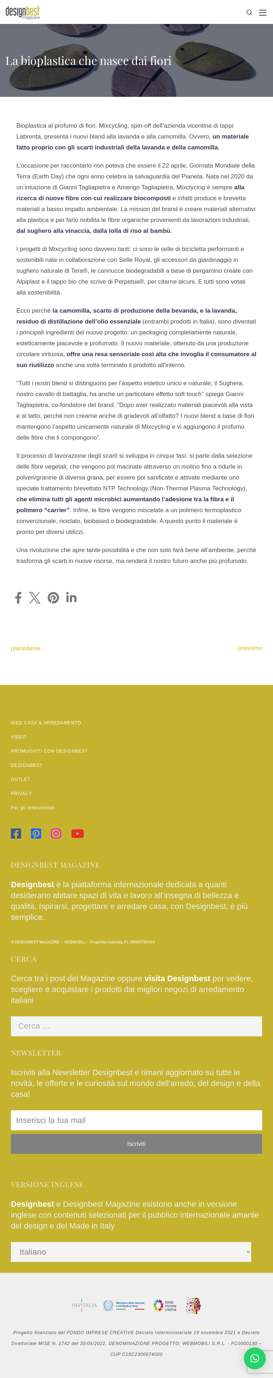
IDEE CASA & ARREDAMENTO (46, 722)
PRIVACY (21, 793)
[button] (255, 1358)
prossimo (250, 648)
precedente (26, 648)
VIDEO (18, 737)
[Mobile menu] (262, 12)
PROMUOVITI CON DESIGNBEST (49, 751)
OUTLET (20, 779)
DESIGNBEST (27, 765)
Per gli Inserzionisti (33, 807)
